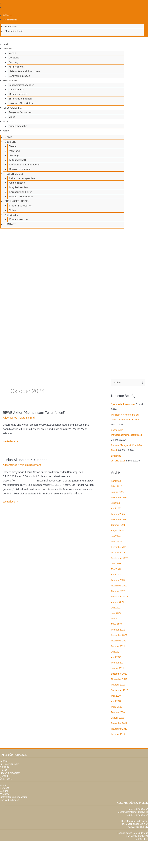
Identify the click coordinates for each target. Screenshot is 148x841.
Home (6, 44)
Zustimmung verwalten (100, 832)
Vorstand (12, 57)
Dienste (37, 828)
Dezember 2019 (119, 696)
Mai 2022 (116, 592)
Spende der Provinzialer (124, 377)
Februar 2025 (118, 487)
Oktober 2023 (118, 526)
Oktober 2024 (118, 498)
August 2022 (118, 575)
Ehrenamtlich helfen (18, 96)
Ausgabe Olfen (138, 800)
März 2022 (117, 597)
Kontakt (8, 128)
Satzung (12, 61)
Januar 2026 (118, 465)
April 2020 (116, 674)
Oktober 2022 (118, 564)
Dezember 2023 (119, 520)
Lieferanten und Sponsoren (22, 70)
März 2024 (117, 514)
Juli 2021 (116, 625)
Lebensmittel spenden (20, 83)
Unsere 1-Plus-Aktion (19, 101)
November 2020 (119, 652)
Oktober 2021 (118, 619)
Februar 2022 (118, 603)
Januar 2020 (118, 691)
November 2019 (119, 702)
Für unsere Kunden (14, 105)
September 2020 (120, 663)
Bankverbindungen (18, 74)
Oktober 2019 (118, 707)
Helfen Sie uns (11, 79)
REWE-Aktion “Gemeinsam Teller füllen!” (36, 385)
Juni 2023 (116, 536)
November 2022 (119, 558)
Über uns (8, 48)
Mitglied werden (16, 92)
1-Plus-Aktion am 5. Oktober (26, 433)
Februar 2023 (118, 553)
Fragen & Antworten (18, 110)
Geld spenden (15, 88)
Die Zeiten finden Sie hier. (135, 797)
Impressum (143, 832)
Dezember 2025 (119, 470)
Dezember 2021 (119, 608)
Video (10, 114)
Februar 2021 (118, 636)
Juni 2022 (116, 586)
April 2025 (116, 481)
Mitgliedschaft (15, 65)
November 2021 (119, 614)
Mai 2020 (116, 669)
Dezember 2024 (119, 492)
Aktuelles (9, 119)
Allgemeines (10, 390)
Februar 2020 (118, 685)
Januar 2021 (118, 641)
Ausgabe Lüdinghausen (132, 776)
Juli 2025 (116, 476)
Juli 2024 (116, 509)
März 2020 (117, 680)
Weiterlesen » (10, 414)
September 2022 (120, 570)
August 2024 (118, 503)
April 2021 (116, 630)
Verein (11, 52)
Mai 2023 (116, 542)
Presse (3, 743)
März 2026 (117, 459)
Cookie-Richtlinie (118, 832)
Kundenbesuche (16, 123)
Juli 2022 (116, 581)
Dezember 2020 (119, 647)
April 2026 (116, 454)
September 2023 (120, 531)
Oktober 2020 (118, 658)
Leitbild (3, 734)
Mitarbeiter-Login (10, 20)
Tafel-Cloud (8, 15)
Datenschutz (132, 832)
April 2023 (116, 548)
